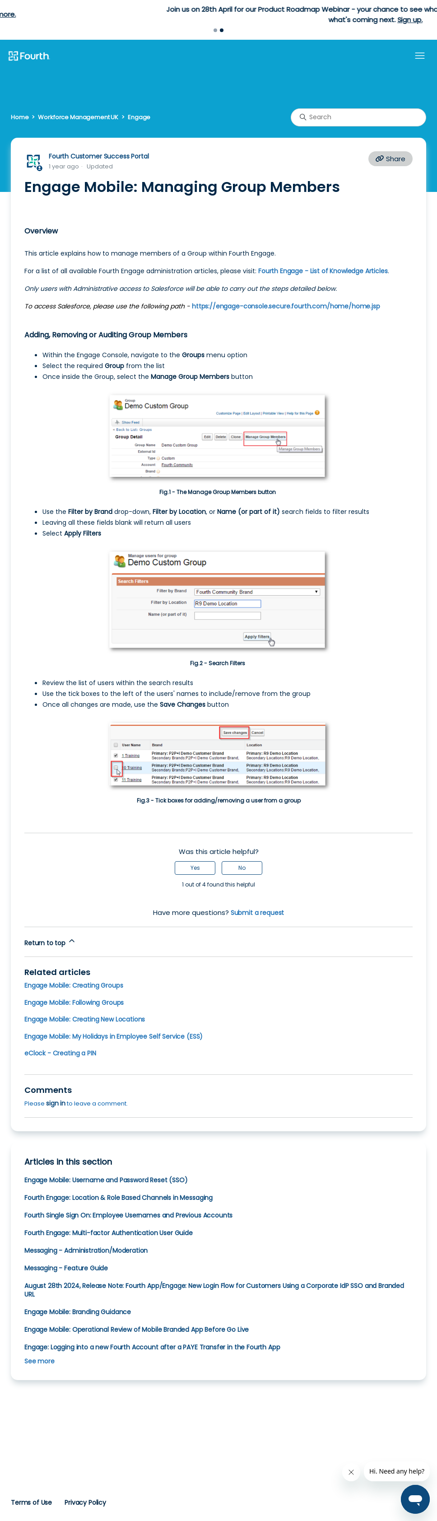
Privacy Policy (85, 1502)
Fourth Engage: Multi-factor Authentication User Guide (108, 1232)
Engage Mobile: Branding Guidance (77, 1311)
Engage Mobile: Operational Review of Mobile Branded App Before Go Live (136, 1329)
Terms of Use (31, 1502)
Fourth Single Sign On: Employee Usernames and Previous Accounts (128, 1215)
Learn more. (252, 14)
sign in (55, 1103)
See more (39, 1361)
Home (19, 117)
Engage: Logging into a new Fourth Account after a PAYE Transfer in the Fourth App (152, 1347)
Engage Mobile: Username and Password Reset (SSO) (106, 1180)
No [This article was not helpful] (242, 868)
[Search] (358, 117)
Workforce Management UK (78, 117)
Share (390, 158)
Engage (139, 117)
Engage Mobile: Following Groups (74, 1002)
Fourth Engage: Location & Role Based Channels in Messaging (118, 1197)
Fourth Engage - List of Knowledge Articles (323, 270)
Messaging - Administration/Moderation (86, 1250)
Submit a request (257, 912)
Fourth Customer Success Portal (99, 156)
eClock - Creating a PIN (60, 1053)
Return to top (50, 941)
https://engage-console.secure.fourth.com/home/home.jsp (286, 306)
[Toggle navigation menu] (419, 56)
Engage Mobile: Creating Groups (73, 985)
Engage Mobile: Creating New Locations (84, 1019)
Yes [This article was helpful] (195, 868)
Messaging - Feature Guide (66, 1268)
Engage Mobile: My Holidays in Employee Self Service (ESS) (113, 1036)
